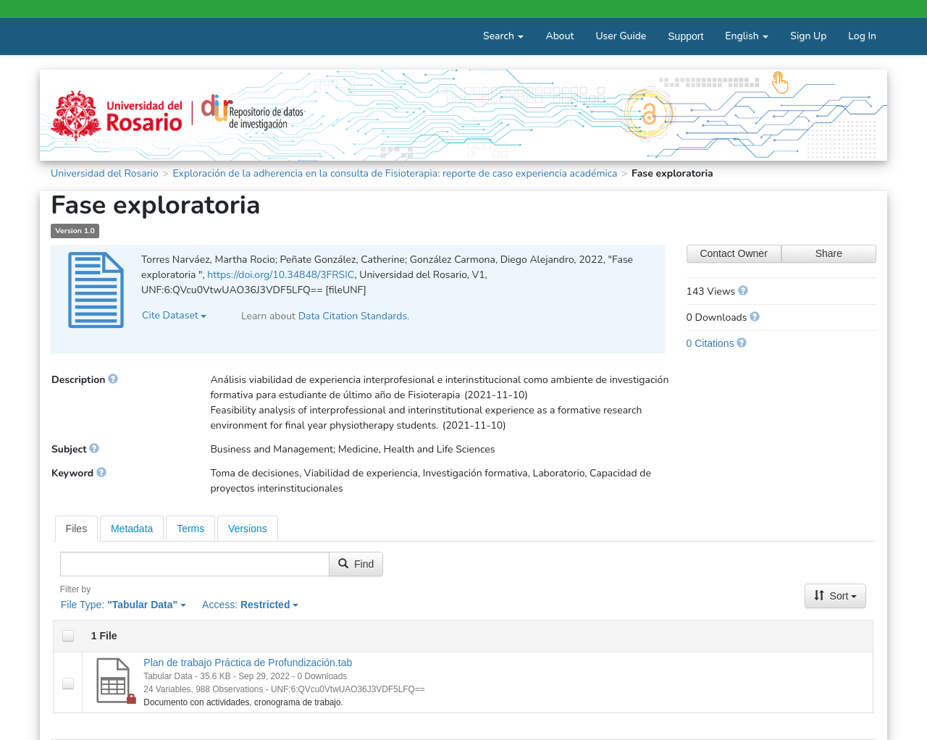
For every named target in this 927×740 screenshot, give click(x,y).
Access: (250, 604)
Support (685, 36)
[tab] (76, 529)
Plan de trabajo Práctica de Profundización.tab (247, 662)
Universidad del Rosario (105, 173)
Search (503, 36)
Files (77, 528)
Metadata (132, 528)
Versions (247, 528)
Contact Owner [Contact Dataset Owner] (733, 253)
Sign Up (808, 36)
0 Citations (710, 343)
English (746, 36)
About (559, 36)
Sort (835, 596)
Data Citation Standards (353, 316)
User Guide (620, 36)
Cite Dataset (174, 315)
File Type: (123, 604)
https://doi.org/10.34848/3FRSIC (280, 275)
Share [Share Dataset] (828, 253)
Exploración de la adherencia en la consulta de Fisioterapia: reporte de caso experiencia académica (394, 173)
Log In (862, 36)
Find (356, 564)
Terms (190, 528)
